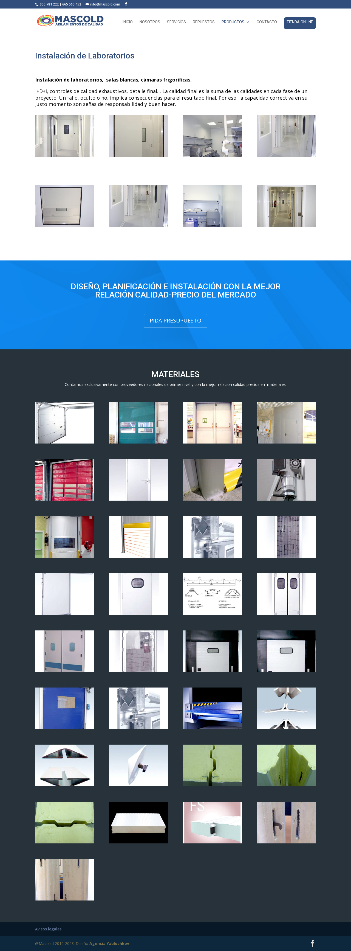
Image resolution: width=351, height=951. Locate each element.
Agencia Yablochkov (109, 943)
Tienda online (300, 22)
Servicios (176, 22)
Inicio (128, 22)
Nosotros (150, 22)
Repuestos (204, 22)
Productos (233, 22)
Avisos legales (48, 929)
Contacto (267, 22)
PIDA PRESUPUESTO (175, 320)
